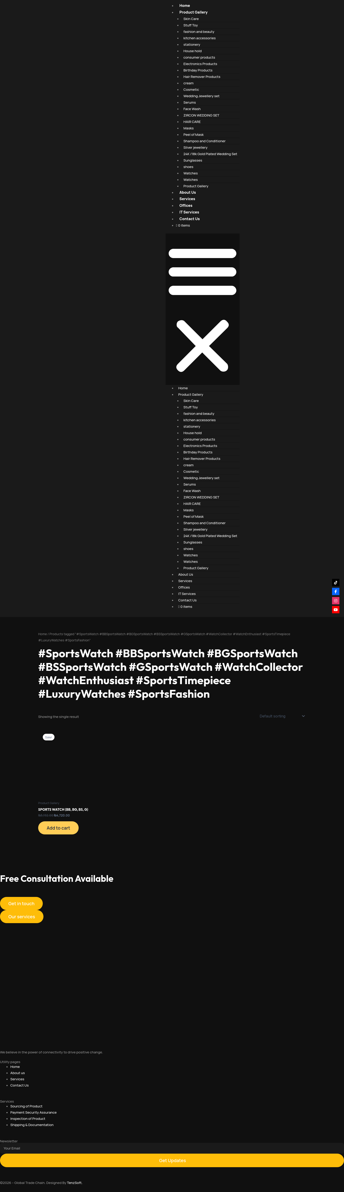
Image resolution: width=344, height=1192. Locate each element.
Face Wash (192, 108)
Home (184, 5)
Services (187, 198)
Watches (190, 173)
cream (188, 83)
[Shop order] (282, 716)
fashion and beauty (198, 31)
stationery (191, 44)
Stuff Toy (190, 25)
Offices (185, 205)
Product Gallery (193, 12)
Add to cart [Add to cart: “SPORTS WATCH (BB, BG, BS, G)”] (59, 828)
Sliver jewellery (195, 147)
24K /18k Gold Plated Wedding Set (210, 153)
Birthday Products (197, 70)
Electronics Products (200, 63)
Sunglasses (192, 160)
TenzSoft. (75, 1182)
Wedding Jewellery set (201, 96)
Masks (188, 128)
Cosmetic (191, 89)
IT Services (189, 212)
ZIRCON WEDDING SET (201, 115)
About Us (187, 192)
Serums (189, 102)
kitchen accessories (199, 38)
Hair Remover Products (201, 76)
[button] (202, 309)
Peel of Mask (193, 134)
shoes (188, 166)
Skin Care (191, 18)
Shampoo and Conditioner (204, 141)
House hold (192, 50)
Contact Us (189, 218)
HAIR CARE (192, 121)
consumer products (199, 57)
